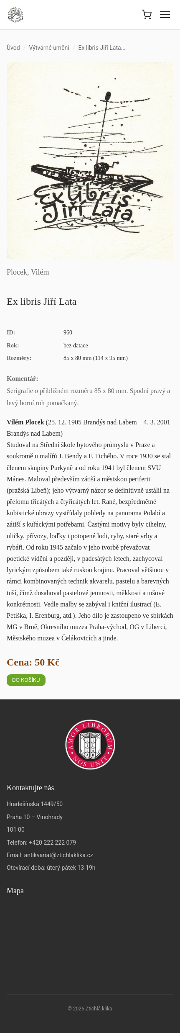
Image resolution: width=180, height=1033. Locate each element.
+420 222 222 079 (52, 842)
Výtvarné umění (49, 47)
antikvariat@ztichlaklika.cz (58, 855)
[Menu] (165, 14)
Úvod (13, 47)
